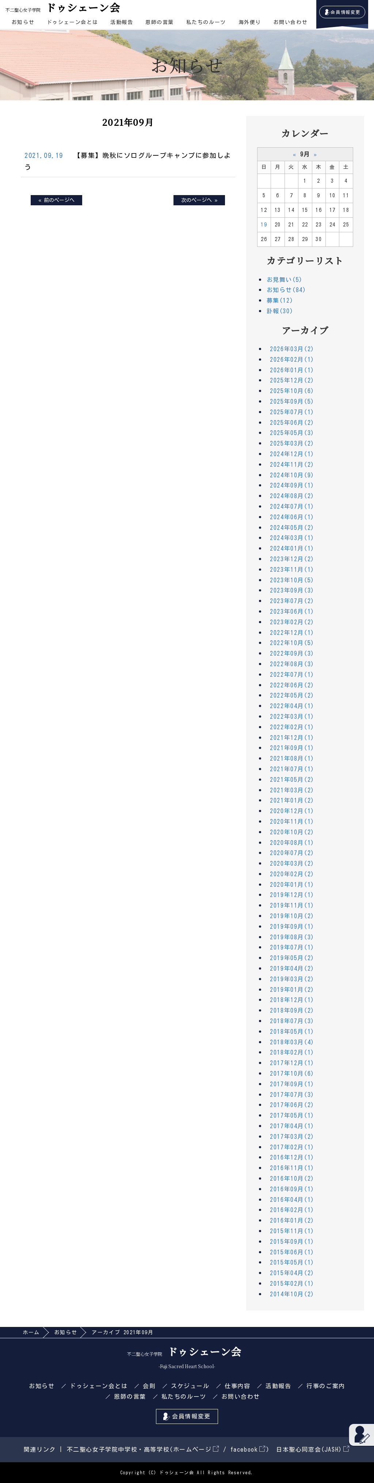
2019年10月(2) (292, 916)
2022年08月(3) (292, 664)
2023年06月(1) (292, 611)
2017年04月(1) (292, 1126)
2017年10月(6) (292, 1073)
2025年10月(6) (292, 391)
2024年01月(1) (292, 548)
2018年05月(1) (292, 1031)
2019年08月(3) (292, 937)
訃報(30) (280, 311)
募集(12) (280, 300)
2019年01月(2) (292, 990)
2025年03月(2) (292, 443)
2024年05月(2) (292, 528)
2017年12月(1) (292, 1063)
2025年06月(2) (292, 423)
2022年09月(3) (292, 653)
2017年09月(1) (292, 1084)
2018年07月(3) (292, 1021)
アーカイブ (305, 330)
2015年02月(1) (292, 1283)
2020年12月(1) (292, 811)
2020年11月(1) (292, 821)
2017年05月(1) (292, 1115)
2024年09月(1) (292, 485)
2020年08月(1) (292, 843)
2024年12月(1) (292, 454)
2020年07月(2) (292, 853)
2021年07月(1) (292, 769)
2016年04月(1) (292, 1200)
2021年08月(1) (292, 758)
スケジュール (190, 1386)
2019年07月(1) (292, 947)
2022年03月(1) (292, 716)
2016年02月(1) (292, 1210)
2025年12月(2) (292, 380)
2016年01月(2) (292, 1220)
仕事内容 (237, 1386)
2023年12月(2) (292, 559)
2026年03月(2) (292, 349)
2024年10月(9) (292, 475)
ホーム (31, 1332)
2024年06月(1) (292, 517)
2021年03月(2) (292, 790)
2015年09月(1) (292, 1242)
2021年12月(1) (292, 738)
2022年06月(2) (292, 685)
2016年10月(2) (292, 1178)
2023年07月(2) (292, 601)
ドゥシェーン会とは (72, 22)
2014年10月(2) (292, 1294)
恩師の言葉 (159, 22)
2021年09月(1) (292, 748)
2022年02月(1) (292, 727)
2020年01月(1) (292, 885)
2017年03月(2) (292, 1137)
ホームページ (196, 1449)
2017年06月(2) (292, 1105)
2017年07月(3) (292, 1095)
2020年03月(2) (292, 863)
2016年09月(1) (292, 1189)
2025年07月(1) (292, 412)
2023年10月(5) (292, 580)
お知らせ (23, 22)
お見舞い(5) (285, 280)
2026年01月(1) (292, 370)
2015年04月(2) (292, 1273)
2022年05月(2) (292, 695)
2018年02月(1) (292, 1052)
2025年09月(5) (292, 401)
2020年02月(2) (292, 874)
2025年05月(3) (292, 433)
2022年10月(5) (292, 643)
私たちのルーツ (206, 22)
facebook (247, 1449)
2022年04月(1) (292, 706)
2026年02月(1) (292, 359)
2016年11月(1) (292, 1168)
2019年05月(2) (292, 958)
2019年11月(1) (292, 905)
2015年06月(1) (292, 1252)
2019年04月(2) (292, 968)
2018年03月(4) (292, 1042)
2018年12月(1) (292, 1000)
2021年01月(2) (292, 800)
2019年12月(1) (292, 895)
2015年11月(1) (292, 1231)
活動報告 (121, 22)
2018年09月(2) (292, 1010)
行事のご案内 (325, 1386)
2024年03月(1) (292, 538)
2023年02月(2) (292, 622)
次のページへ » (199, 200)
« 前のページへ (56, 200)
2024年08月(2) (292, 496)
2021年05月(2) (292, 780)
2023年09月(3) (292, 590)
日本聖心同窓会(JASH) (312, 1449)
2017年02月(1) (292, 1147)
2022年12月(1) (292, 633)
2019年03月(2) (292, 979)
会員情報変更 (345, 12)
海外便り (249, 22)
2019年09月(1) (292, 926)
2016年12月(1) (292, 1157)
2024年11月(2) (292, 464)
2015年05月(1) (292, 1262)
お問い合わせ (291, 22)
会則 (149, 1386)
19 (264, 224)
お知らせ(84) (286, 290)
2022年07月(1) (292, 675)
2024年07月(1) (292, 506)
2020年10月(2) (292, 832)
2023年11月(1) (292, 569)
